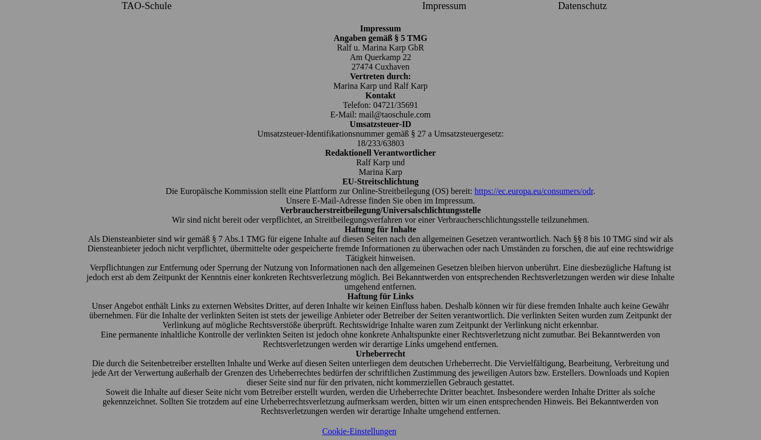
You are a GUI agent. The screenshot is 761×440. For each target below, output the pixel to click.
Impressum (444, 5)
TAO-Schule (147, 5)
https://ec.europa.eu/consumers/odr (534, 191)
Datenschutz (582, 5)
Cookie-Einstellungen (359, 431)
